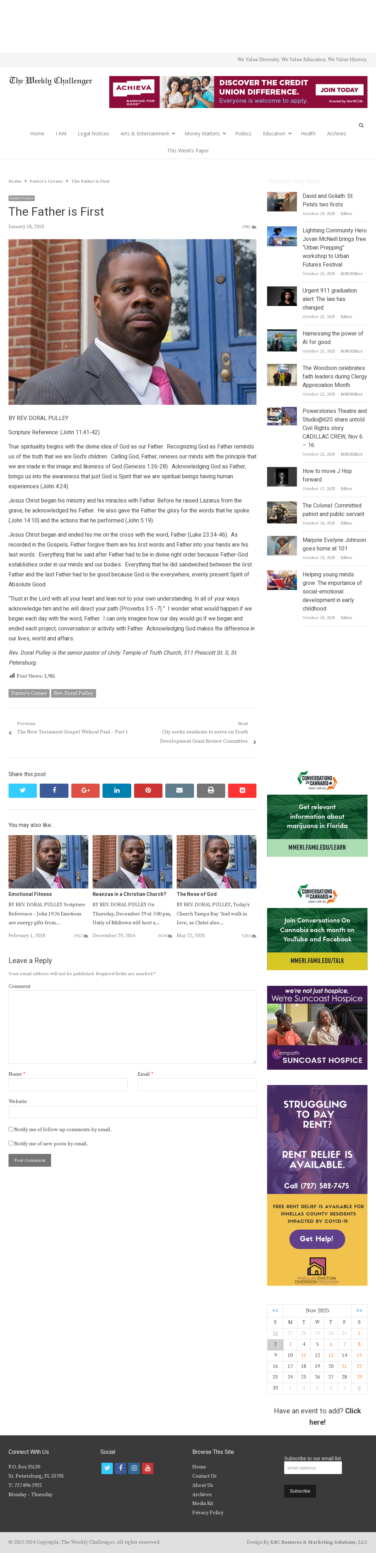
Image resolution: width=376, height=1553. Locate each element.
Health (308, 133)
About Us (202, 1485)
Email (145, 1074)
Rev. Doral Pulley (73, 693)
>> (359, 1311)
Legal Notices (93, 133)
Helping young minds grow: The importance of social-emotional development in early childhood (332, 591)
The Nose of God (197, 894)
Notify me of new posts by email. (51, 1144)
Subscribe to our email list (312, 1458)
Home (37, 133)
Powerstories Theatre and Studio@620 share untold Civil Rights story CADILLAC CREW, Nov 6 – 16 (335, 428)
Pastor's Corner (21, 198)
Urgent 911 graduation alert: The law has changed (330, 299)
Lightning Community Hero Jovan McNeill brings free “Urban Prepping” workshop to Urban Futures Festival (335, 247)
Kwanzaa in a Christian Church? (129, 894)
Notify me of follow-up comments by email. (63, 1130)
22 (359, 1366)
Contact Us (204, 1476)
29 (359, 1377)
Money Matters (202, 133)
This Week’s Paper (188, 150)
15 (359, 1355)
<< (275, 1311)
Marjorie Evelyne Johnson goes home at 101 (334, 544)
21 (344, 1366)
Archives (336, 133)
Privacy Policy (207, 1513)
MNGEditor (352, 273)
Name (17, 1074)
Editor (347, 213)
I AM (61, 133)
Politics (243, 133)
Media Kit (202, 1503)
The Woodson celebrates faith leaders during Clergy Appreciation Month (335, 376)
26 (275, 1333)
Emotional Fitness (30, 894)
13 (330, 1355)
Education (274, 133)
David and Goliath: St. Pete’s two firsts (328, 200)
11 (303, 1355)
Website (18, 1101)
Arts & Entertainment (145, 133)
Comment (20, 986)
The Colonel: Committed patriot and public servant (333, 509)
